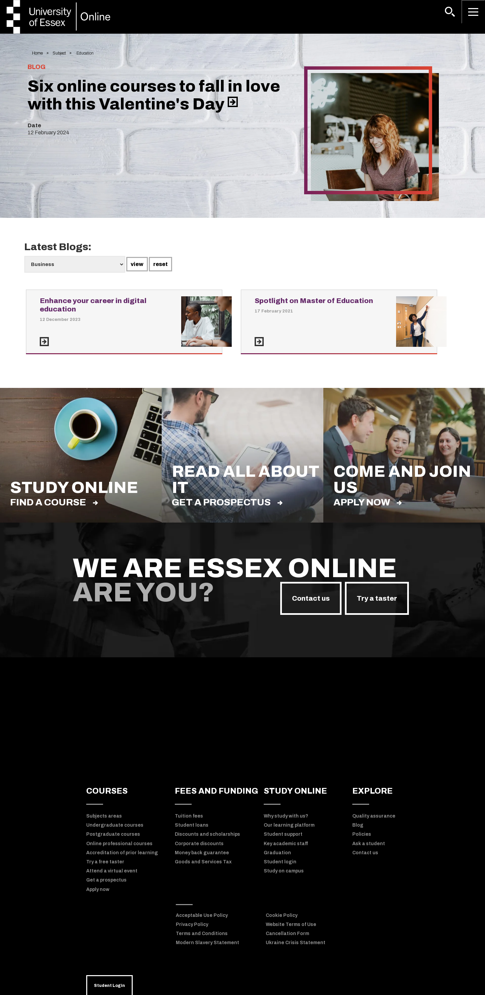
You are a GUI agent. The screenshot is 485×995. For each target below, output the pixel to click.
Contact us (311, 598)
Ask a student (368, 843)
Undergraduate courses (114, 825)
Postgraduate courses (113, 834)
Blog (357, 825)
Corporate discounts (199, 843)
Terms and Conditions (202, 933)
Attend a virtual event (111, 870)
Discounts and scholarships (207, 834)
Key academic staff (286, 843)
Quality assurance (373, 816)
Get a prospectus (227, 502)
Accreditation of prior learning (122, 852)
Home (37, 53)
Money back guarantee (202, 852)
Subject (59, 53)
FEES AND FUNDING (216, 791)
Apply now (367, 502)
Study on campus (284, 870)
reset (160, 264)
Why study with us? (286, 816)
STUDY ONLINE (295, 791)
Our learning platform (289, 825)
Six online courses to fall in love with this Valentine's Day (154, 95)
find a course (54, 502)
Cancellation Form (287, 933)
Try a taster (377, 598)
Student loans (191, 825)
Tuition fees (189, 816)
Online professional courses (119, 843)
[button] (450, 12)
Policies (361, 834)
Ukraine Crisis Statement (295, 942)
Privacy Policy (192, 924)
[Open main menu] (473, 12)
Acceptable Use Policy (202, 915)
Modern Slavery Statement (207, 942)
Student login (280, 861)
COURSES (107, 791)
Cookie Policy (281, 915)
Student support (283, 834)
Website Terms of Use (291, 924)
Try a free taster (105, 861)
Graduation (277, 852)
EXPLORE (372, 791)
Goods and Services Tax (203, 861)
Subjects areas (104, 816)
